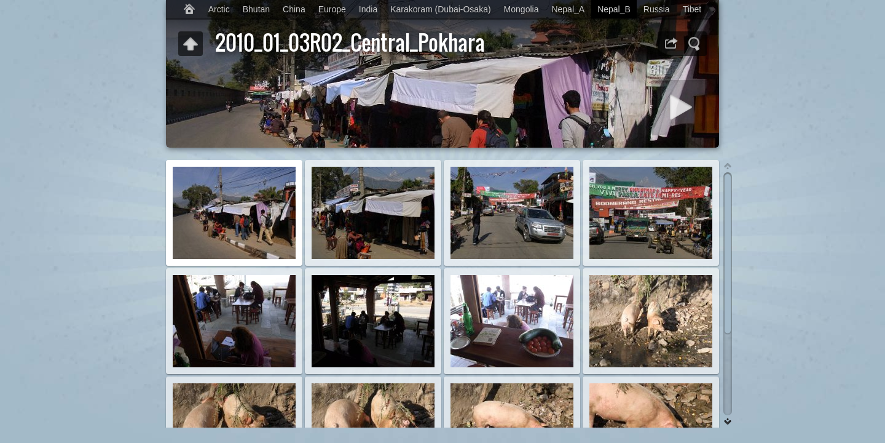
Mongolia (521, 9)
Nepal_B (614, 9)
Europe (332, 9)
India (368, 9)
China (294, 9)
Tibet (692, 9)
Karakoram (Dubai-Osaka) (440, 9)
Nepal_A (567, 9)
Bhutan (256, 9)
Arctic (219, 9)
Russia (656, 9)
